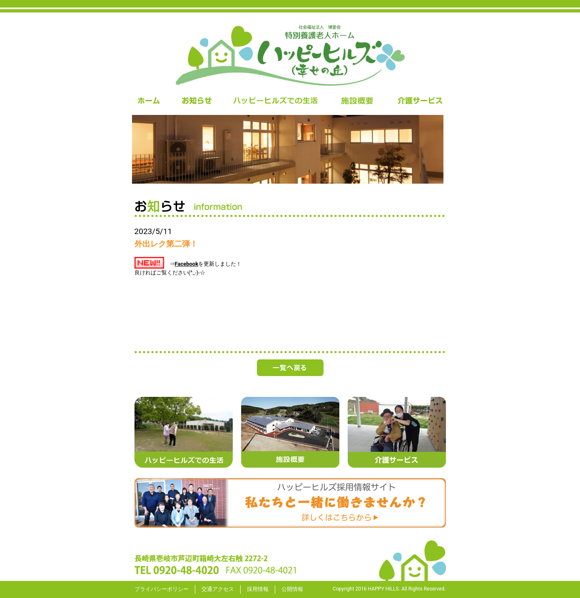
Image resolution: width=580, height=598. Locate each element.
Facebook (187, 264)
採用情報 (258, 589)
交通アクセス (218, 589)
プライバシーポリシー (161, 589)
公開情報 (292, 589)
